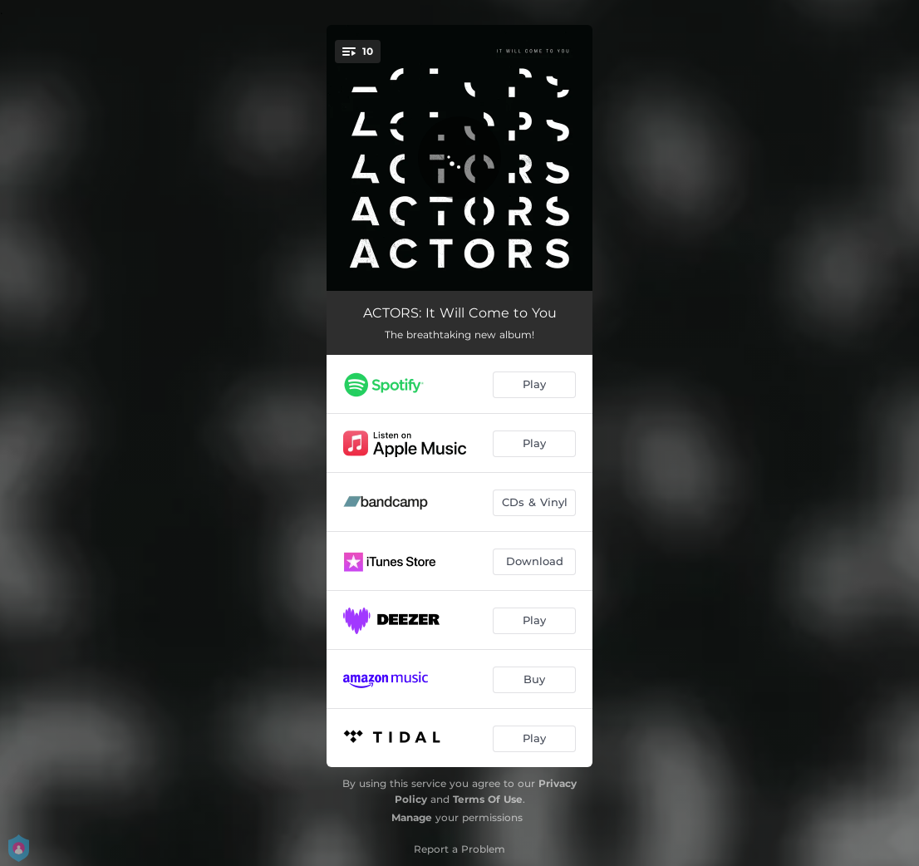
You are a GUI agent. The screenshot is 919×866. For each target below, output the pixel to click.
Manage (411, 817)
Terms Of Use (488, 799)
